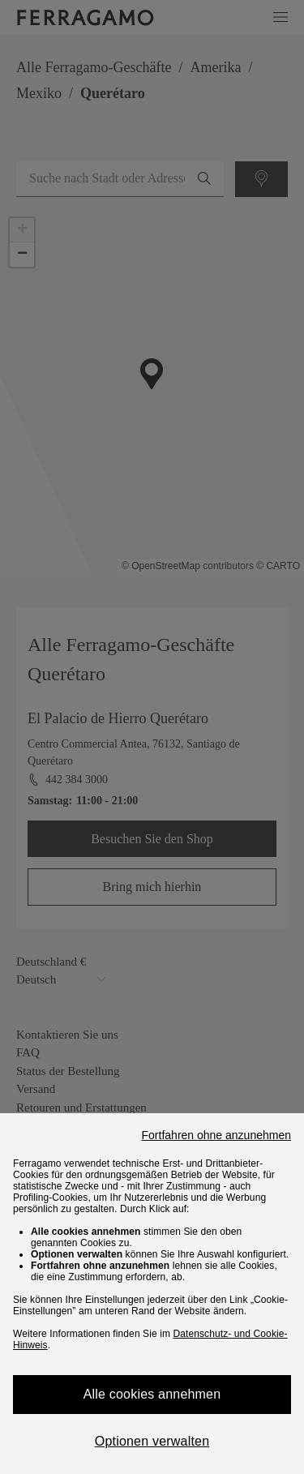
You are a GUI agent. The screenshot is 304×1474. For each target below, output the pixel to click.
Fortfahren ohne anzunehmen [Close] (216, 1135)
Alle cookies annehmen (152, 1394)
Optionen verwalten (152, 1441)
